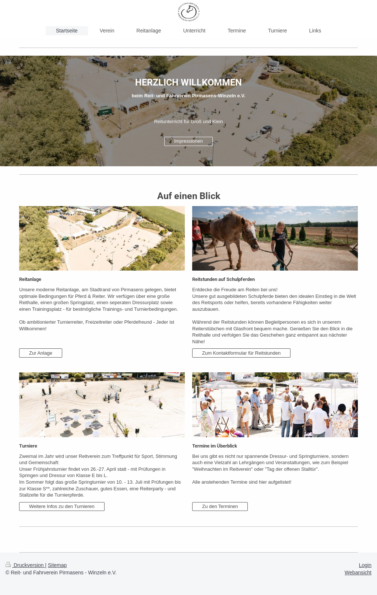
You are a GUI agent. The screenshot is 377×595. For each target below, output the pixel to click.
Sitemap (57, 565)
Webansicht (358, 572)
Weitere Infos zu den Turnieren (62, 506)
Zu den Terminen (220, 506)
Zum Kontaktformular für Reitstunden (241, 353)
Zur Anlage (40, 353)
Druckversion (25, 565)
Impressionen (188, 141)
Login (365, 565)
